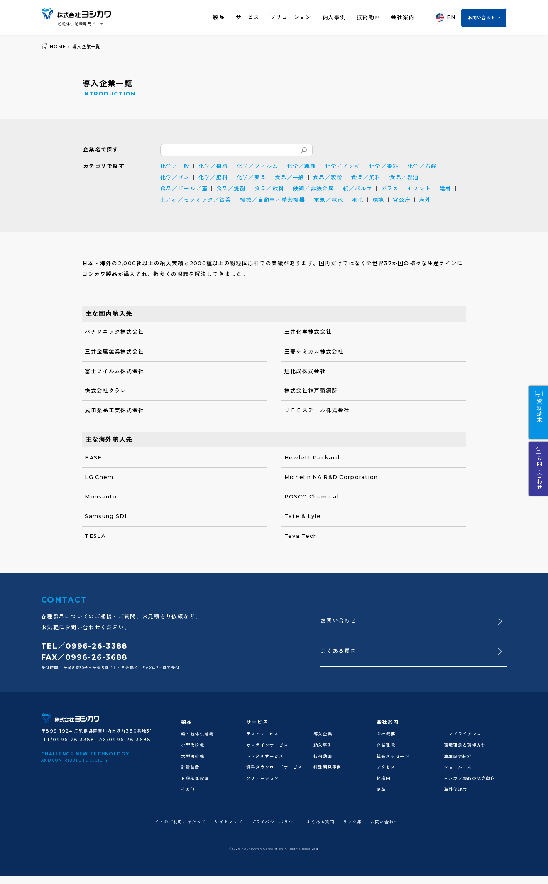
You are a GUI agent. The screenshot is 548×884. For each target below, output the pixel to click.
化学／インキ (343, 166)
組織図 (384, 778)
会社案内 (403, 17)
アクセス (386, 767)
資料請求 (539, 410)
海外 (425, 200)
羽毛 (358, 200)
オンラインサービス (267, 745)
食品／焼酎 (231, 189)
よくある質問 (338, 651)
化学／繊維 (301, 166)
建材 (446, 189)
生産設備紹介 (458, 756)
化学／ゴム (175, 177)
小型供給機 (192, 745)
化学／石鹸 (422, 166)
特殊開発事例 (327, 767)
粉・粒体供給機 (197, 734)
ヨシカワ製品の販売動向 (469, 778)
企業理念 (386, 745)
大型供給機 (192, 756)
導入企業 (322, 734)
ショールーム (458, 767)
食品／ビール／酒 (184, 189)
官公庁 (402, 200)
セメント (419, 189)
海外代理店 (455, 789)
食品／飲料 (269, 189)
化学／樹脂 (213, 166)
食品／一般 (289, 177)
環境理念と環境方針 (465, 745)
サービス (247, 17)
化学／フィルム (257, 166)
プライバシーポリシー (274, 822)
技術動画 (368, 17)
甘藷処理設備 (195, 778)
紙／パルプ (357, 189)
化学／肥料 (213, 177)
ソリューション (291, 17)
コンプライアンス (462, 734)
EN (445, 17)
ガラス (390, 189)
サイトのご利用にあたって (177, 822)
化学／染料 (384, 166)
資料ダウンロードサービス (274, 767)
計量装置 (190, 767)
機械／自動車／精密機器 (272, 200)
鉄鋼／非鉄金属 (313, 189)
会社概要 (386, 734)
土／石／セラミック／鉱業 (195, 200)
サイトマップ (228, 822)
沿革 (381, 789)
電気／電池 (328, 200)
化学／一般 (175, 166)
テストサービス (262, 734)
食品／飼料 (366, 177)
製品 (219, 17)
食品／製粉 (327, 177)
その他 (188, 789)
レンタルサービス (265, 756)
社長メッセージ (393, 756)
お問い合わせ (482, 17)
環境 (378, 200)
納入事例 (334, 17)
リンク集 (352, 822)
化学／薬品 (251, 177)
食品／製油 (404, 177)
